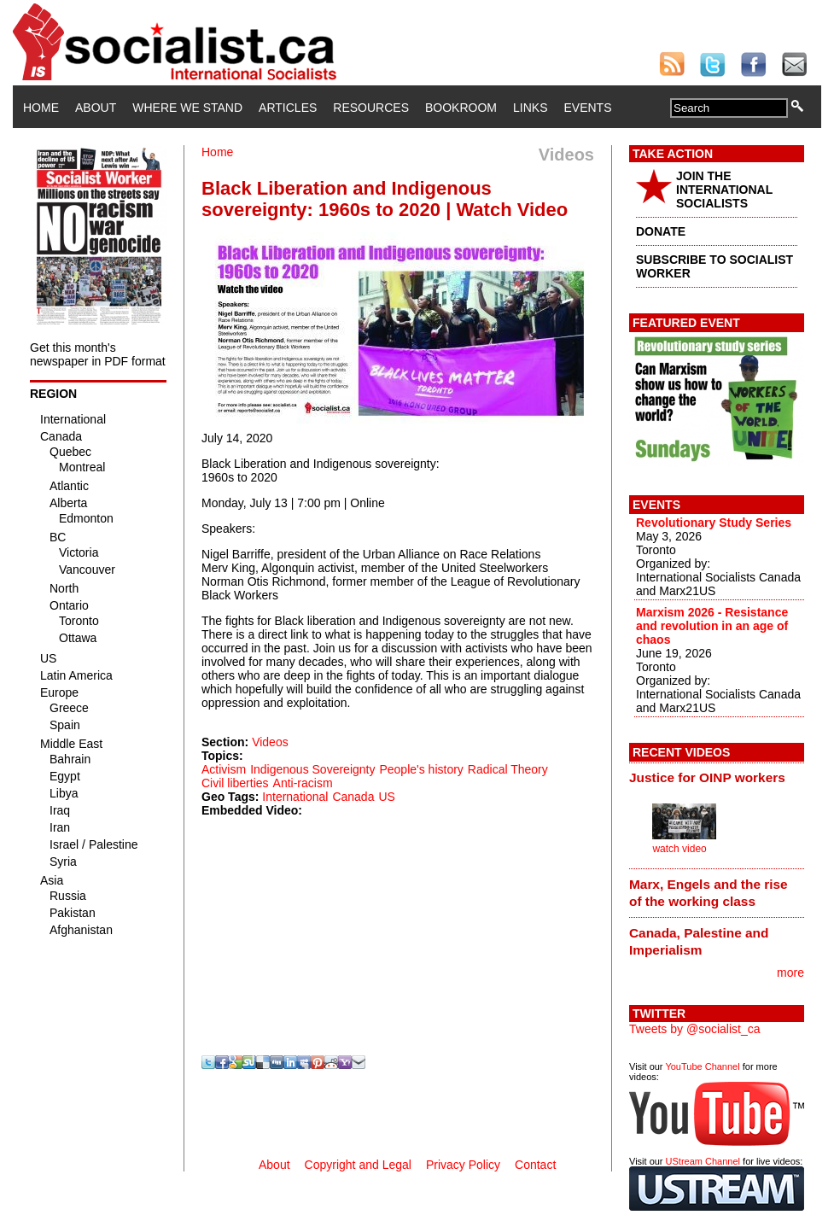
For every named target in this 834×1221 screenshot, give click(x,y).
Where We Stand (187, 107)
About (95, 107)
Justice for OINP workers (707, 777)
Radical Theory (508, 769)
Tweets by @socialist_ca (695, 1029)
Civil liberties (235, 783)
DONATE (660, 231)
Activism (223, 769)
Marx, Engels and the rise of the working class (708, 892)
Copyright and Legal (358, 1164)
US (386, 796)
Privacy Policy (463, 1164)
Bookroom (461, 107)
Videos (270, 742)
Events (587, 107)
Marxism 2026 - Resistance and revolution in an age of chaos (712, 625)
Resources (371, 107)
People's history (421, 769)
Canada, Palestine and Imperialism (698, 941)
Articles (288, 107)
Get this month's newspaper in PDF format (98, 354)
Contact (535, 1164)
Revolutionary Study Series (713, 522)
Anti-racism (303, 783)
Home (41, 107)
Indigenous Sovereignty (312, 769)
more (790, 972)
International (295, 796)
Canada (353, 796)
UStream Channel (703, 1161)
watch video (679, 849)
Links (530, 107)
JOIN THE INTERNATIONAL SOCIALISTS (724, 189)
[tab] (716, 777)
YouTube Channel (702, 1066)
